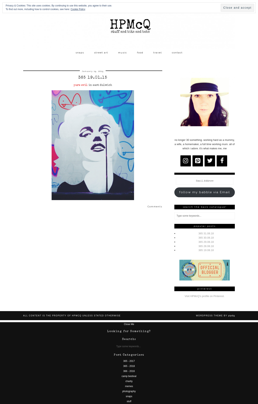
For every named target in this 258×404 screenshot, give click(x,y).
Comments (155, 206)
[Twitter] (210, 160)
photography (129, 391)
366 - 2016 (129, 371)
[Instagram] (185, 160)
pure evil (81, 85)
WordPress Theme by (215, 316)
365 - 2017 (129, 361)
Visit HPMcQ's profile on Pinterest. (205, 296)
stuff (129, 401)
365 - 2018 (129, 366)
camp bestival (129, 376)
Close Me (129, 324)
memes (129, 386)
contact (177, 52)
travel (157, 52)
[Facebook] (222, 160)
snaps (80, 52)
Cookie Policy (78, 9)
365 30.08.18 (206, 237)
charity (128, 381)
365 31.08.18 (206, 233)
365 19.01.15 (92, 78)
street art (101, 52)
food (140, 52)
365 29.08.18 (206, 241)
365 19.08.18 (206, 250)
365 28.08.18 (206, 246)
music (122, 52)
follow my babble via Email (204, 192)
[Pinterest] (197, 160)
